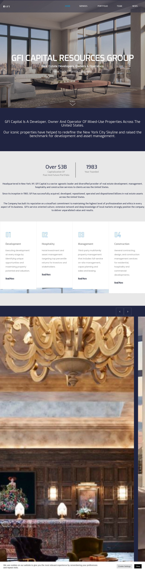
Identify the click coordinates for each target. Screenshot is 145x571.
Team (120, 6)
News (135, 6)
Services (84, 6)
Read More (10, 279)
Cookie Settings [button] (124, 566)
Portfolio (103, 6)
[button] (119, 311)
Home (67, 6)
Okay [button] (138, 566)
